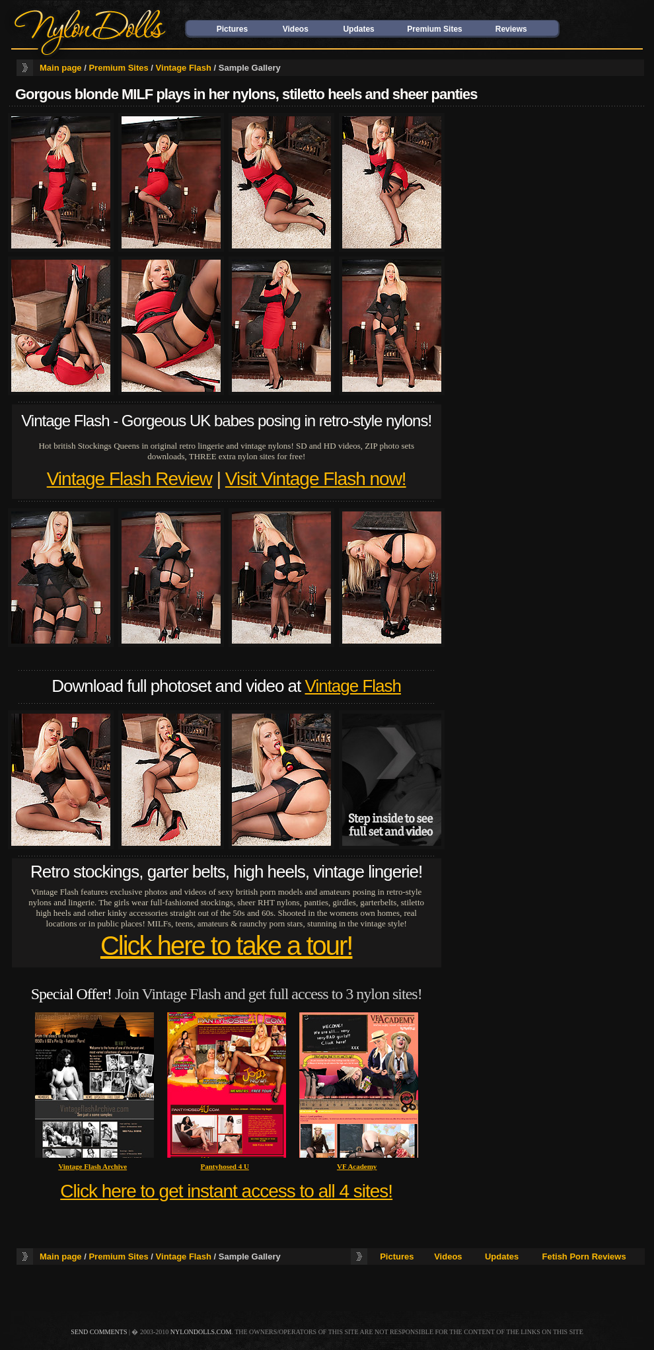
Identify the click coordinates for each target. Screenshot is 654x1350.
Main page (61, 68)
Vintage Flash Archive (92, 1166)
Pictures (232, 29)
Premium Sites (434, 29)
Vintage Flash (183, 68)
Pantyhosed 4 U (225, 1166)
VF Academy (357, 1166)
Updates (358, 29)
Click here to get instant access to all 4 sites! (226, 1191)
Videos (296, 29)
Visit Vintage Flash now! (315, 479)
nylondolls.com (201, 1331)
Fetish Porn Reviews (584, 1256)
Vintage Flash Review (129, 479)
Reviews (511, 29)
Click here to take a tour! (226, 945)
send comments (99, 1331)
